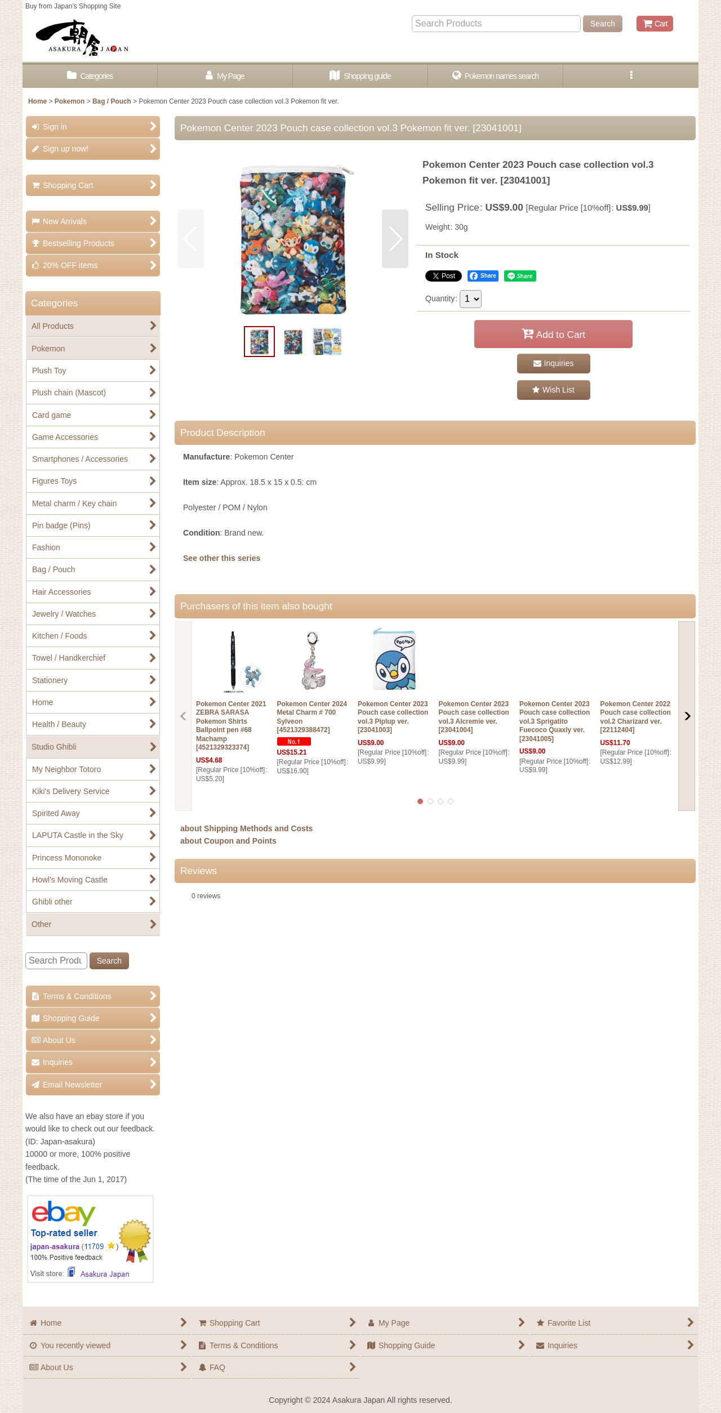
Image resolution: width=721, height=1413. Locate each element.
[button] (630, 76)
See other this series (221, 558)
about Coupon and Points (228, 840)
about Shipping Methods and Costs (246, 828)
